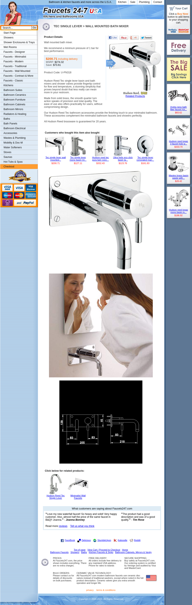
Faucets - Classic (13, 80)
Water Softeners (13, 147)
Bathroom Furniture (14, 99)
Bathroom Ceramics (15, 94)
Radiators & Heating (15, 114)
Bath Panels (10, 123)
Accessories (10, 133)
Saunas (8, 157)
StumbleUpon (104, 540)
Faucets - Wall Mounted (17, 71)
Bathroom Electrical (15, 128)
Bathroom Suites (13, 90)
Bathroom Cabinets (14, 104)
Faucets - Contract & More (18, 75)
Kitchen (122, 2)
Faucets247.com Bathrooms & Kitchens (40, 11)
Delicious (86, 540)
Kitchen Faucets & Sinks (101, 552)
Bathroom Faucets (59, 552)
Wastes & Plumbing (15, 137)
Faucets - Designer (14, 51)
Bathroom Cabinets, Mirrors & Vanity (133, 552)
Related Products (135, 96)
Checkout (9, 166)
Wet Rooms (10, 47)
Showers (8, 37)
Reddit (137, 540)
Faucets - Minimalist (15, 56)
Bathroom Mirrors (13, 109)
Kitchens (8, 85)
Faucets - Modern (13, 61)
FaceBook (70, 540)
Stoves (7, 152)
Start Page (10, 32)
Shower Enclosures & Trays (19, 42)
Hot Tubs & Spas (13, 161)
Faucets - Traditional (15, 66)
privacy (90, 590)
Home (125, 550)
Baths (7, 118)
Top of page (80, 550)
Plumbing (144, 2)
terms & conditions (105, 590)
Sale (132, 2)
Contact (157, 2)
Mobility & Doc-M (13, 142)
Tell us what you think (82, 526)
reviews (63, 526)
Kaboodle (122, 540)
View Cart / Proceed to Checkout (103, 550)
